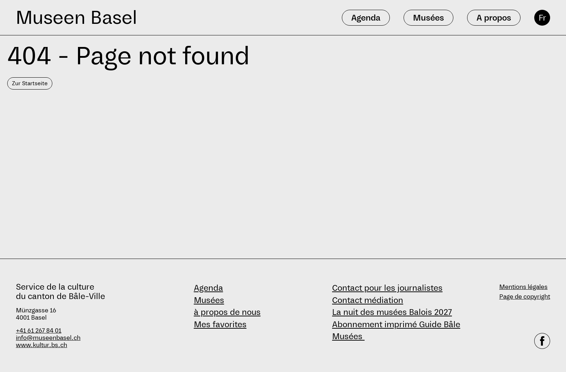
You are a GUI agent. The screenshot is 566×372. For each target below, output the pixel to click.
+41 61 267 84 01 (38, 330)
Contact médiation (367, 300)
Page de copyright (524, 296)
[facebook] (542, 341)
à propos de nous (227, 312)
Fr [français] (542, 18)
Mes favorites (220, 324)
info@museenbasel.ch (48, 338)
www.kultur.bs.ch (41, 345)
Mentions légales (523, 287)
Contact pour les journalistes (387, 288)
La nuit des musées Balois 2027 (392, 312)
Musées (209, 300)
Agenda (208, 288)
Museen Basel (76, 17)
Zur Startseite (30, 83)
